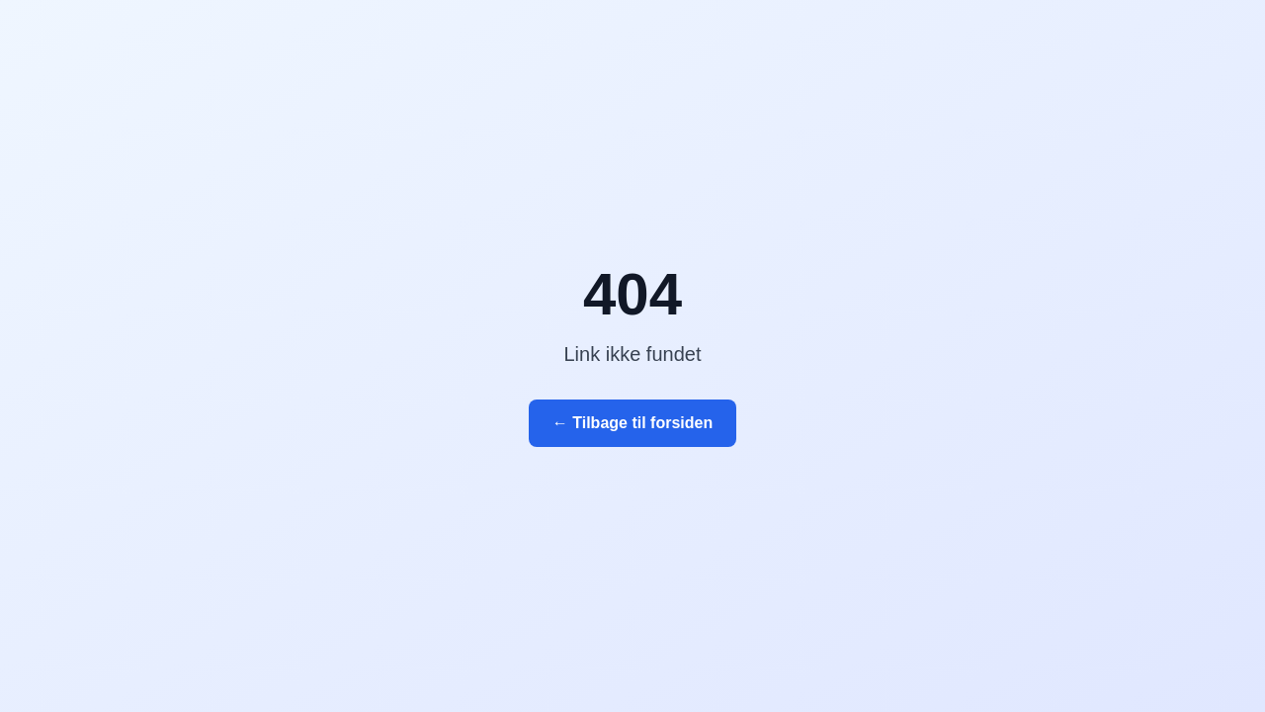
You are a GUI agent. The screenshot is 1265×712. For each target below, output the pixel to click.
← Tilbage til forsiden (632, 422)
